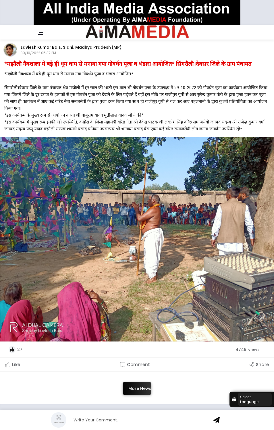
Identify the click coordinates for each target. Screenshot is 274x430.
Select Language (249, 399)
